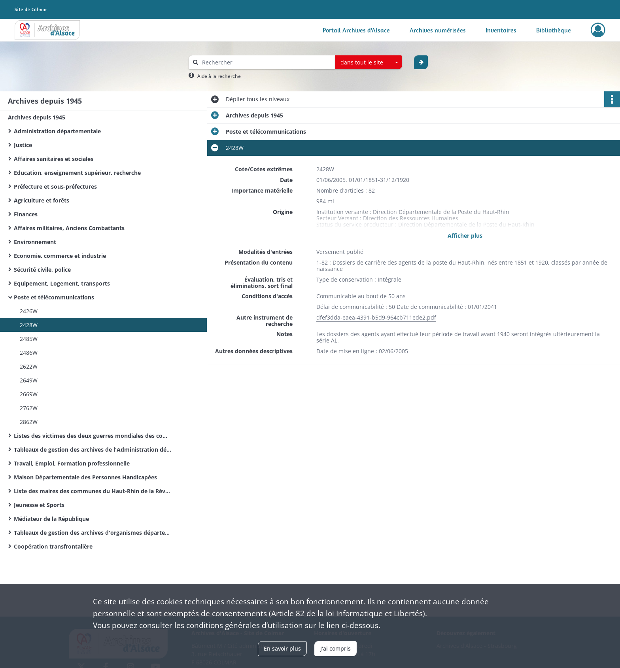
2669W (29, 394)
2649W (29, 380)
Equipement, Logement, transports (62, 283)
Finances (26, 214)
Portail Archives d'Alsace (356, 30)
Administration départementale (57, 131)
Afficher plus (465, 235)
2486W (29, 352)
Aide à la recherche (219, 76)
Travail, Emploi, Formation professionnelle (72, 463)
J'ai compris (335, 648)
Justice (23, 145)
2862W (29, 422)
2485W (29, 339)
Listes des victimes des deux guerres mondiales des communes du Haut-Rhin (93, 435)
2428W (29, 325)
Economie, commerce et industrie (60, 255)
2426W (29, 311)
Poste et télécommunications (54, 297)
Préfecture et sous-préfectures (55, 186)
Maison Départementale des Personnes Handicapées (85, 477)
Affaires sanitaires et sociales (53, 159)
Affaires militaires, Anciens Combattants (69, 228)
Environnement (35, 242)
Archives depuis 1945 (36, 117)
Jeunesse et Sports (39, 505)
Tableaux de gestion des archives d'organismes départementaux (93, 532)
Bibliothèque (553, 30)
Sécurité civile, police (42, 269)
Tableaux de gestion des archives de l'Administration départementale (93, 449)
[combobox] (368, 62)
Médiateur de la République (51, 518)
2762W (29, 408)
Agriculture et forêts (41, 200)
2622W (29, 366)
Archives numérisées (438, 30)
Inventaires (501, 30)
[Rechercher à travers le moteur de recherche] (265, 62)
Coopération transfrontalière (53, 546)
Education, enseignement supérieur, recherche (77, 172)
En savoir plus (282, 648)
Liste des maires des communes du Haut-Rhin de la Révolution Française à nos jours (93, 491)
